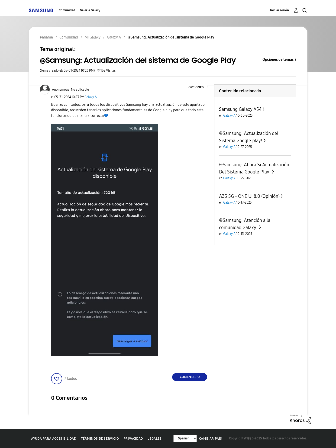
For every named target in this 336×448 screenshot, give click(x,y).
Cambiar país (210, 439)
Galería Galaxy (90, 10)
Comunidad (67, 10)
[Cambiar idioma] (185, 438)
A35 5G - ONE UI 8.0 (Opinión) (249, 196)
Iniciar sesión (279, 10)
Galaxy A (90, 97)
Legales (155, 439)
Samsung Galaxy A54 (240, 109)
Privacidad (133, 439)
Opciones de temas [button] (278, 59)
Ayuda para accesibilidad (53, 439)
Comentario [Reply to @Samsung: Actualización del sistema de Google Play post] (190, 377)
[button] (199, 87)
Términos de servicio (100, 439)
